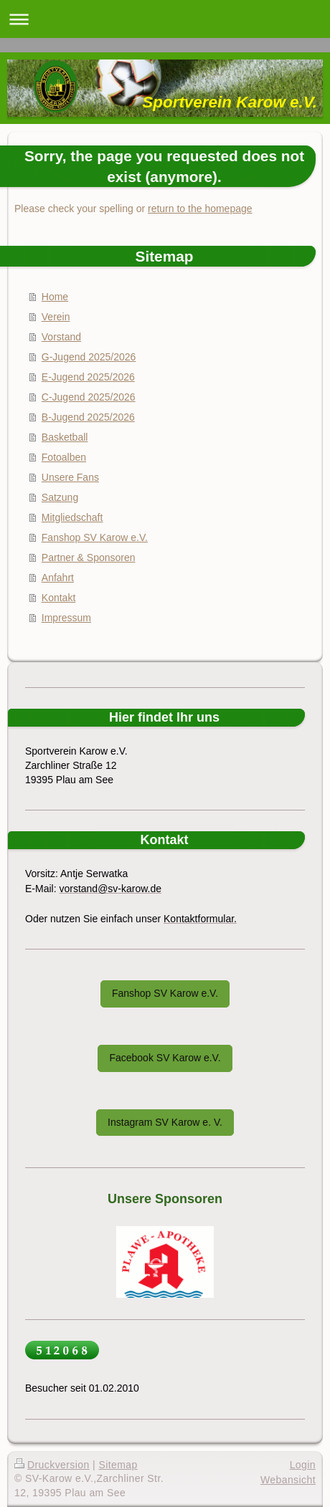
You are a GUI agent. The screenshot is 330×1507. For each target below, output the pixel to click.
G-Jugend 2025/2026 (89, 357)
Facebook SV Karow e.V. (164, 1057)
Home (55, 296)
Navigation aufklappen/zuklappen (165, 19)
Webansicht (288, 1480)
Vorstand (61, 337)
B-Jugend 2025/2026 (88, 417)
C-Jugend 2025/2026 (89, 397)
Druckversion (52, 1464)
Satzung (60, 497)
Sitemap (117, 1464)
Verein (56, 316)
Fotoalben (64, 457)
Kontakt (58, 597)
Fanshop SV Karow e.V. (95, 537)
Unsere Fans (70, 477)
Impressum (66, 617)
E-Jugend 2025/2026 (88, 377)
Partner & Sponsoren (89, 557)
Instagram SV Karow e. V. (165, 1122)
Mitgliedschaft (72, 517)
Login (303, 1464)
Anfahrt (58, 577)
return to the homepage (200, 208)
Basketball (65, 437)
